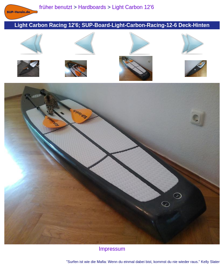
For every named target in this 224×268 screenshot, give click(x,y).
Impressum (112, 249)
